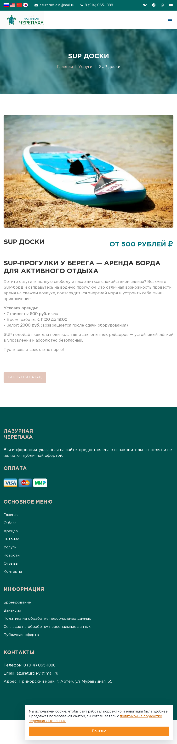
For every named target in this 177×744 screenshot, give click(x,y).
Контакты (13, 571)
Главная (65, 67)
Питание (11, 539)
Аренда (11, 531)
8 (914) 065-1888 (96, 5)
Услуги (85, 67)
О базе (10, 523)
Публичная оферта (21, 634)
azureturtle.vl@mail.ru (54, 5)
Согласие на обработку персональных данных (47, 626)
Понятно (99, 731)
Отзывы (11, 563)
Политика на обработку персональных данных (47, 618)
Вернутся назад (24, 377)
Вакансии (12, 610)
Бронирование (17, 602)
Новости (12, 555)
